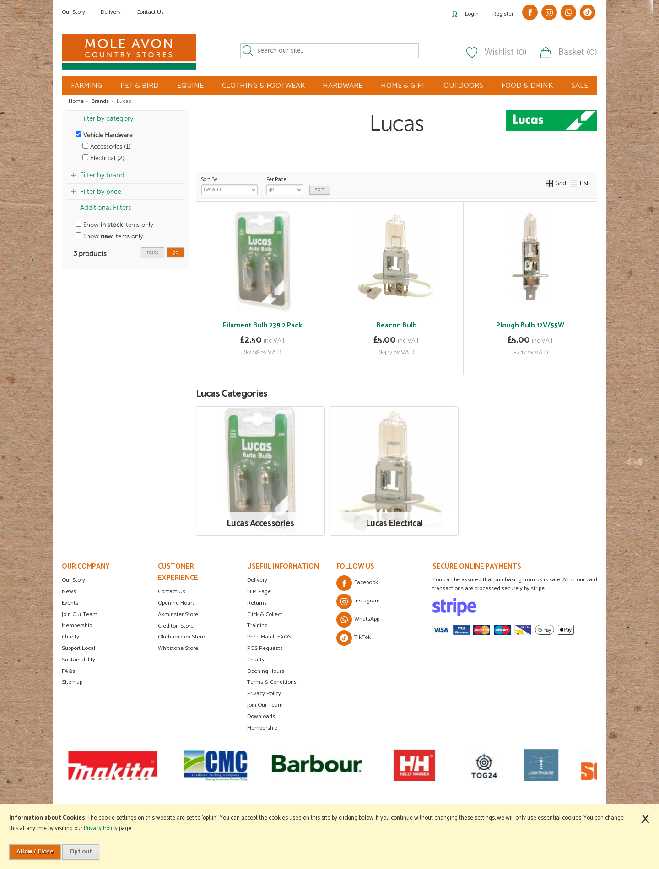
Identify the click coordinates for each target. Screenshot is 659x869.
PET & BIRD (139, 85)
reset (152, 252)
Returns (257, 603)
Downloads (261, 716)
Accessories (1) (106, 146)
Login (472, 14)
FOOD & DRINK (527, 85)
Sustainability (78, 660)
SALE (579, 85)
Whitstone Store (178, 648)
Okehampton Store (181, 637)
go (175, 252)
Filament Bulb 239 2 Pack (262, 325)
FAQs (68, 671)
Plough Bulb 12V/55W (530, 325)
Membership (77, 625)
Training (257, 625)
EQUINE (190, 85)
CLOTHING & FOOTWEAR (263, 85)
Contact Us (150, 12)
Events (70, 603)
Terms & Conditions (272, 682)
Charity (70, 637)
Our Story (73, 12)
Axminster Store (178, 614)
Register (502, 14)
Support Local (78, 648)
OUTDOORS (463, 85)
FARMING (86, 85)
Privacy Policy (264, 693)
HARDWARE (342, 85)
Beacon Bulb (396, 325)
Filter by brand (102, 175)
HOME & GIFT (403, 85)
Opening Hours (176, 603)
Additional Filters (105, 208)
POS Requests (265, 648)
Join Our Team (79, 614)
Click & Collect (264, 614)
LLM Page (259, 591)
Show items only (114, 225)
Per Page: (284, 185)
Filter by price (100, 192)
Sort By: (229, 185)
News (69, 591)
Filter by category (106, 118)
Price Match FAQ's (269, 637)
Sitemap (72, 682)
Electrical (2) (103, 158)
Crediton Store (176, 626)
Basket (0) (577, 52)
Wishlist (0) (506, 52)
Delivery (111, 12)
